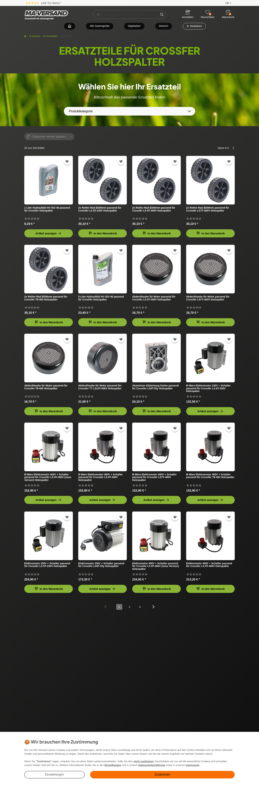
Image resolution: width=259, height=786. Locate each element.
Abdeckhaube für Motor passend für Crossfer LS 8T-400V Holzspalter (153, 298)
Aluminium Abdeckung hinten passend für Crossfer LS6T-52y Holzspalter (155, 387)
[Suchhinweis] (98, 14)
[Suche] (162, 14)
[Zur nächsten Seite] (153, 606)
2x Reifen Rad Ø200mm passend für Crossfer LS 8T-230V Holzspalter (99, 209)
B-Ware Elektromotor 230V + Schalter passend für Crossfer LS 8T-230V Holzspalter (208, 388)
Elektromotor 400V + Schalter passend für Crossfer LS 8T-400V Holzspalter (209, 564)
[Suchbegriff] (125, 14)
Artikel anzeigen (48, 233)
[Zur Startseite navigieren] (69, 26)
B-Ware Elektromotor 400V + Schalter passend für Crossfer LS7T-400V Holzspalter (154, 477)
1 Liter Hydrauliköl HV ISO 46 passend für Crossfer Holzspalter (47, 209)
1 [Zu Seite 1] (119, 606)
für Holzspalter (50, 36)
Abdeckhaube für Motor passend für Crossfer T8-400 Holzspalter (45, 387)
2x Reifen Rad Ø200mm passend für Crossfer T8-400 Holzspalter (45, 298)
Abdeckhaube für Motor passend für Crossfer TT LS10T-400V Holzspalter (99, 387)
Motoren (163, 25)
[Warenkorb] (228, 12)
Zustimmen (162, 774)
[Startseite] (25, 36)
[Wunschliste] (207, 12)
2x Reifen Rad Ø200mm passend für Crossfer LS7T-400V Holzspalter (207, 209)
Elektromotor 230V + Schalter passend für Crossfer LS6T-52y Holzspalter (101, 564)
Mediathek (194, 26)
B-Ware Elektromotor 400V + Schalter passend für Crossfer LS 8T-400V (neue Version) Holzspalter (47, 477)
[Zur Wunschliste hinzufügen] (67, 162)
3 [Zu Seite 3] (139, 606)
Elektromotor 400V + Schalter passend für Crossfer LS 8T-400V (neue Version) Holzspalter (155, 566)
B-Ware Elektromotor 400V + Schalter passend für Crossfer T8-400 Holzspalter (210, 476)
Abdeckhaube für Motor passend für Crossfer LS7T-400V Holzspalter (207, 298)
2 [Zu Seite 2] (129, 606)
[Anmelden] (187, 14)
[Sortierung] (225, 148)
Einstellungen (54, 774)
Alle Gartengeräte (100, 25)
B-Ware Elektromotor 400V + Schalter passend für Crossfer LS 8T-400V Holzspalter (100, 477)
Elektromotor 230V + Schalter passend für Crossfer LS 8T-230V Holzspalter (47, 564)
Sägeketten (134, 25)
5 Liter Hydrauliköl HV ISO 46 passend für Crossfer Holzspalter (101, 298)
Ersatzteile (34, 36)
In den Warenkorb (102, 233)
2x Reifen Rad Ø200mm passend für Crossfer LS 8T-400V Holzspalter (153, 209)
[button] (225, 3)
